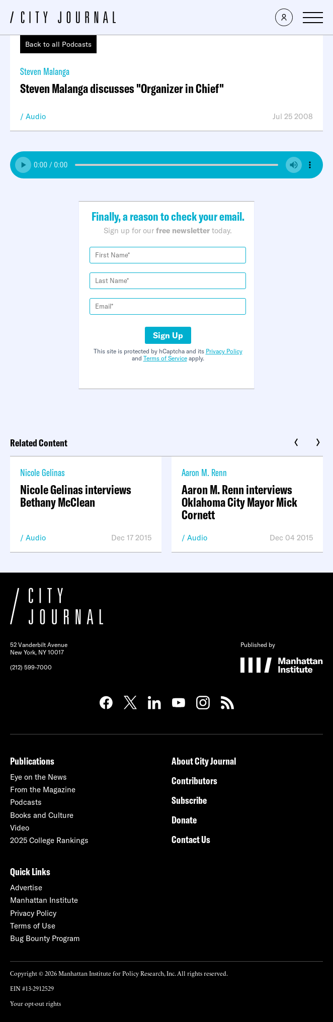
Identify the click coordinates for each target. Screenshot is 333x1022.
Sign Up (168, 335)
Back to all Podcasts (58, 44)
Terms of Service (165, 358)
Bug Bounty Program (45, 938)
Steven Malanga (44, 71)
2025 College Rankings (49, 840)
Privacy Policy (224, 351)
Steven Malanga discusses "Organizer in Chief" (122, 88)
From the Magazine (42, 789)
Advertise (26, 887)
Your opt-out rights (35, 1003)
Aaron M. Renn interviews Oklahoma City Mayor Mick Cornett (239, 502)
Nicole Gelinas (42, 472)
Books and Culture (41, 815)
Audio (36, 116)
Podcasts (26, 802)
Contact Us (191, 839)
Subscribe (189, 800)
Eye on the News (38, 777)
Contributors (194, 780)
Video (19, 827)
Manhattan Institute (44, 900)
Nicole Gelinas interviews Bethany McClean (75, 495)
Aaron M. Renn (204, 472)
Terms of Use (32, 926)
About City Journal (204, 761)
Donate (184, 819)
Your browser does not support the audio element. (166, 164)
